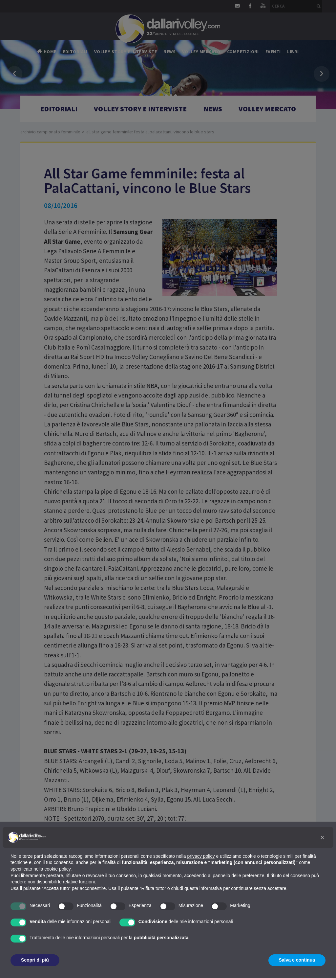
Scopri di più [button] (35, 960)
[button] (322, 837)
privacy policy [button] (201, 856)
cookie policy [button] (58, 869)
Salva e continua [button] (297, 960)
